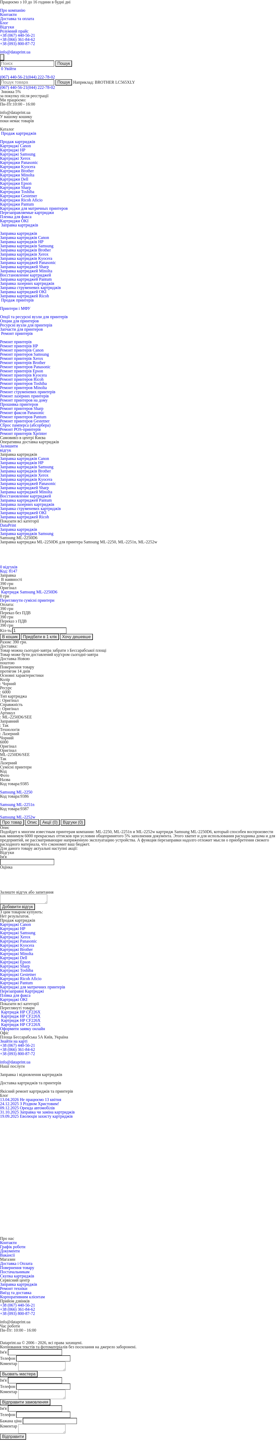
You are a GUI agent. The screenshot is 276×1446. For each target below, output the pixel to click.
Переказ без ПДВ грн (15, 615)
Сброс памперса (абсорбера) (25, 425)
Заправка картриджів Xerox (24, 254)
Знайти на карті (13, 1043)
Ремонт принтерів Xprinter (23, 433)
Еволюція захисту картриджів (46, 1118)
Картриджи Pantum (17, 204)
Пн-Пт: (6, 104)
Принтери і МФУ (15, 308)
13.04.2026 (9, 1101)
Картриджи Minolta (17, 175)
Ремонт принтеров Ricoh (22, 379)
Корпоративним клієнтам (22, 1298)
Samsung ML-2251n (17, 804)
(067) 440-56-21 (13, 77)
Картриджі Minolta (16, 955)
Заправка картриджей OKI (23, 292)
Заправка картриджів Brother (25, 250)
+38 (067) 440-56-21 (17, 35)
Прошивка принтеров (19, 404)
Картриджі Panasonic (18, 942)
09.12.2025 (9, 1109)
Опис (32, 822)
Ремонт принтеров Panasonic (25, 367)
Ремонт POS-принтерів (20, 429)
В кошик (10, 637)
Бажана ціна (11, 1425)
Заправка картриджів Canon (24, 237)
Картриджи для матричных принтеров (34, 208)
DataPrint (8, 525)
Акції (50, 822)
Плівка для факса (15, 997)
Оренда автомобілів (37, 1109)
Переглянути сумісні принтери (27, 600)
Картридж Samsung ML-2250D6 (29, 592)
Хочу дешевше (76, 637)
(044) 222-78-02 (41, 77)
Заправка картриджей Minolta (26, 271)
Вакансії (7, 1256)
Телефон (7, 1360)
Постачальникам (14, 1273)
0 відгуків (8, 567)
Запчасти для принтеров (21, 329)
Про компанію (12, 10)
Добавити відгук (17, 908)
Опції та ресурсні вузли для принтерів (34, 317)
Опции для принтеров (19, 321)
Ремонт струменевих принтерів (27, 392)
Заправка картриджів (18, 233)
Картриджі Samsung (17, 154)
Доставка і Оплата (16, 1265)
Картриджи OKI (14, 221)
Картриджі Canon (15, 146)
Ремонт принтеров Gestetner (25, 421)
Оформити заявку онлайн (22, 1030)
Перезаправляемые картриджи (27, 212)
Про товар (12, 822)
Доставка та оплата (17, 18)
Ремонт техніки (13, 1290)
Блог (4, 23)
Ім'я (3, 856)
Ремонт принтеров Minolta (23, 387)
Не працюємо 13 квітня (40, 1101)
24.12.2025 (9, 1105)
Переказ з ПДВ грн (13, 623)
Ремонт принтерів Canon (22, 350)
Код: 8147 (8, 571)
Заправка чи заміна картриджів (47, 1113)
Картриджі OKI (13, 1001)
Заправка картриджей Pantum (26, 279)
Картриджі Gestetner (18, 976)
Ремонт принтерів (16, 342)
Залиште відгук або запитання (26, 892)
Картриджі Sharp (15, 967)
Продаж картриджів (17, 141)
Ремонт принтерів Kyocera (23, 375)
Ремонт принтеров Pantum (23, 417)
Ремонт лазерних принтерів (24, 396)
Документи (10, 1252)
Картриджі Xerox (15, 158)
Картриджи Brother (17, 171)
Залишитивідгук (9, 448)
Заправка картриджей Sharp (24, 266)
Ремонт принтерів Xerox (21, 358)
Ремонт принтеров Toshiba (23, 383)
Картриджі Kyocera (17, 947)
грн (7, 608)
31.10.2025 (9, 1113)
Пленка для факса (16, 216)
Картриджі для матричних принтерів (32, 988)
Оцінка (6, 867)
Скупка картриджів (17, 1277)
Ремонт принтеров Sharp (21, 408)
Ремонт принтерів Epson (21, 371)
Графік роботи (12, 1248)
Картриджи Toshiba (17, 191)
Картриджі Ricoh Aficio (20, 980)
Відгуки (7, 27)
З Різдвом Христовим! (39, 1105)
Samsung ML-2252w (17, 817)
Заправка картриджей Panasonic (28, 262)
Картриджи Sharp (15, 187)
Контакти (8, 14)
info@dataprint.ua (15, 52)
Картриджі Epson (15, 963)
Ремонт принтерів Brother (22, 362)
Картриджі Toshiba (16, 972)
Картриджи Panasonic (19, 162)
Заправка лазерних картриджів (27, 283)
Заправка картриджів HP (22, 241)
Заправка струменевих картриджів (30, 287)
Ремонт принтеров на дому (23, 400)
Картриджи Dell (14, 179)
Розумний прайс (14, 31)
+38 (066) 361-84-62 (17, 39)
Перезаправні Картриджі (22, 992)
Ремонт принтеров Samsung (24, 354)
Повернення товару (17, 1269)
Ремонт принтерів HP (19, 346)
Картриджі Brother (16, 951)
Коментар (8, 1365)
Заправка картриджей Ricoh (24, 296)
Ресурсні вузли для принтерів (26, 325)
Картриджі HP (12, 150)
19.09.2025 (9, 1118)
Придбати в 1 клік (40, 637)
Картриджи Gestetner (18, 196)
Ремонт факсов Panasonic (22, 412)
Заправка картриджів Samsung (26, 246)
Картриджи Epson (16, 183)
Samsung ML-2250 (16, 792)
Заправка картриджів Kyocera (26, 258)
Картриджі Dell (13, 959)
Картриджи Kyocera (17, 166)
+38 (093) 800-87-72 (17, 43)
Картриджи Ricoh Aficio (21, 200)
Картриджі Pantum (16, 984)
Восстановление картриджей (25, 275)
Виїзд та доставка (15, 1294)
